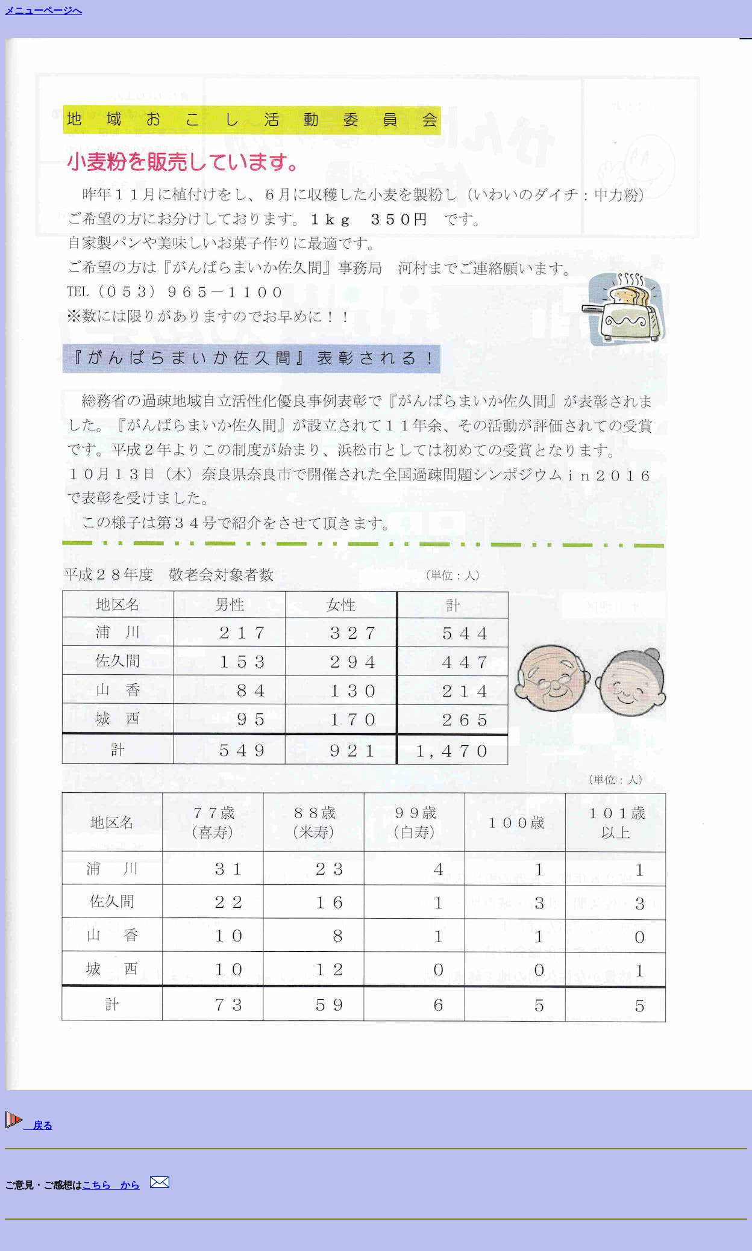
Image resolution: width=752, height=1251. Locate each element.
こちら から (111, 1185)
